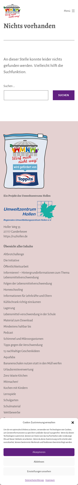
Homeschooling (13, 289)
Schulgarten (11, 400)
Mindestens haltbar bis (17, 326)
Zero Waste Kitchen (15, 375)
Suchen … (9, 86)
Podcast (8, 332)
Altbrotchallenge (14, 254)
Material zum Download (18, 320)
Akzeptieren (39, 452)
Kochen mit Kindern (16, 388)
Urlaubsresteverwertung (18, 369)
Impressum (50, 480)
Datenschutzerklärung (34, 480)
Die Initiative (11, 260)
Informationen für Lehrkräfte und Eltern (28, 295)
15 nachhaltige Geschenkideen (22, 351)
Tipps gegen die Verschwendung (23, 345)
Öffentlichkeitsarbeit (16, 266)
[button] (72, 422)
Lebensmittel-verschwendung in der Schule (30, 314)
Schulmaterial (12, 406)
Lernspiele (10, 394)
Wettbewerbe (12, 412)
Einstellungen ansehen (39, 471)
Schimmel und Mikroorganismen (23, 338)
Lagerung (9, 308)
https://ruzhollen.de (15, 236)
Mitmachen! (11, 381)
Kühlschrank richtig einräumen (22, 302)
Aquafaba (9, 357)
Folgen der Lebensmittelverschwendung (28, 283)
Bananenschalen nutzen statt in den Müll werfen (33, 363)
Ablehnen (39, 461)
